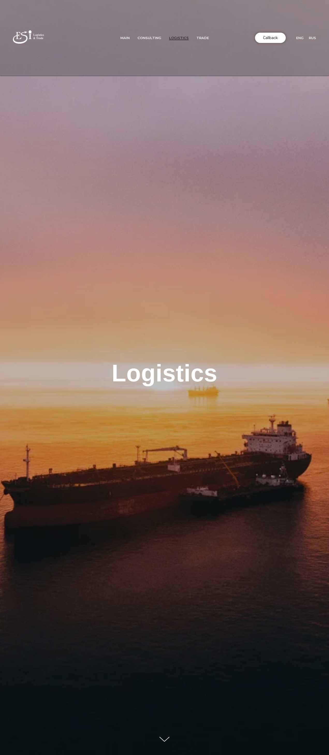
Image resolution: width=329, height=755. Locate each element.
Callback (270, 37)
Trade (202, 38)
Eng (300, 38)
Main (125, 38)
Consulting (149, 38)
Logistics (179, 38)
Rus (312, 38)
